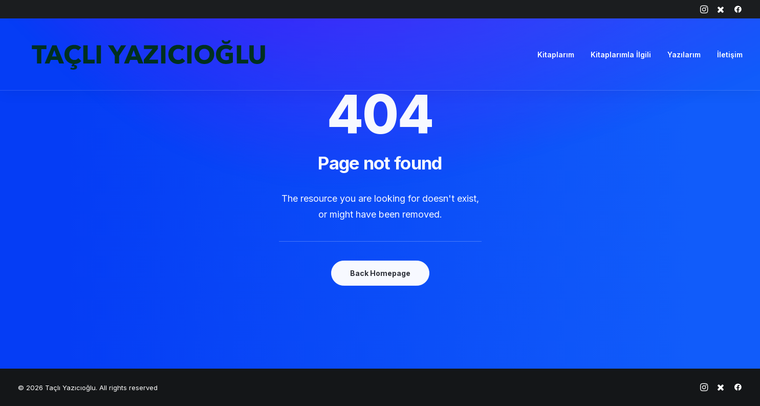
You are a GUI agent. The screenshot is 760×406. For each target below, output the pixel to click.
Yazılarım (684, 54)
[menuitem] (704, 9)
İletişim (730, 54)
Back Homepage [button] (380, 273)
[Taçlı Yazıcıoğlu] (148, 54)
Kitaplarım (555, 54)
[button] (704, 9)
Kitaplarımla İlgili (621, 54)
